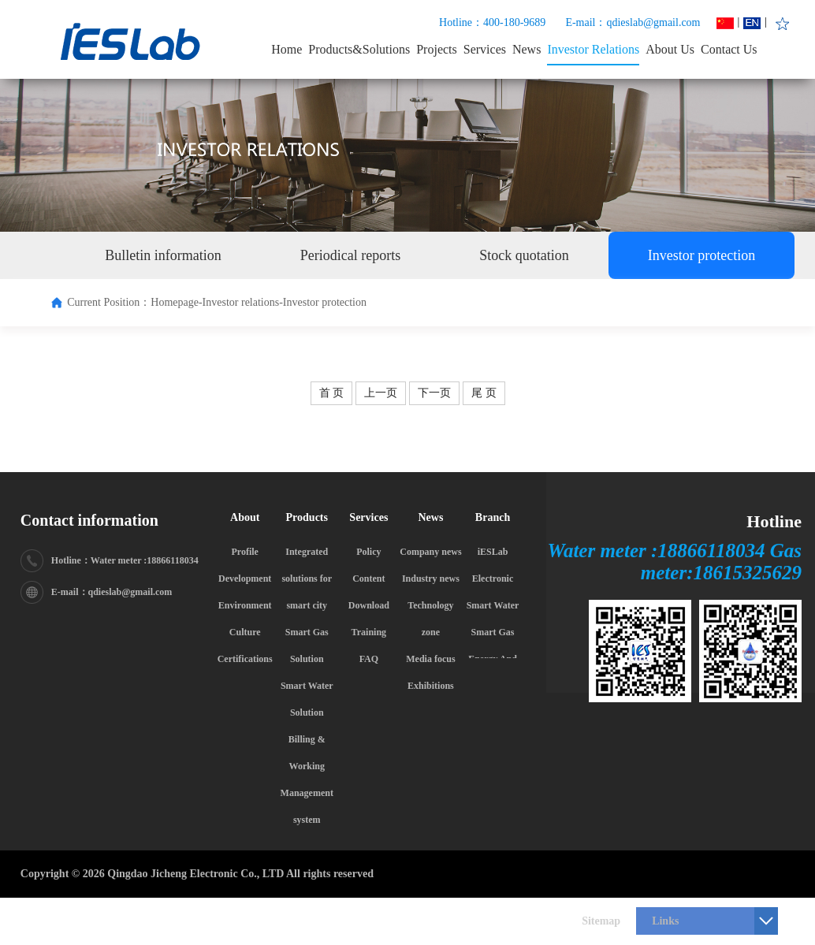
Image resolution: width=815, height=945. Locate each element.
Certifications (245, 658)
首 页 (331, 393)
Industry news (431, 578)
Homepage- (176, 302)
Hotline (774, 521)
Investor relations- (243, 302)
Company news (430, 551)
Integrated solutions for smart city (306, 578)
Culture (245, 632)
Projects (436, 49)
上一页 (380, 393)
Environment (245, 605)
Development (244, 578)
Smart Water (493, 605)
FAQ (368, 658)
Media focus (430, 658)
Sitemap (601, 921)
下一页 (434, 393)
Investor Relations (593, 49)
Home (286, 49)
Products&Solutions (359, 49)
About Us (670, 49)
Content (368, 578)
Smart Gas (493, 632)
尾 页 (484, 393)
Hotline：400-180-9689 (492, 22)
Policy (368, 551)
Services (484, 49)
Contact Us (729, 49)
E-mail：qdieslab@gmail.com (632, 22)
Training (369, 632)
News (526, 49)
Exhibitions (431, 685)
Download (368, 605)
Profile (244, 551)
